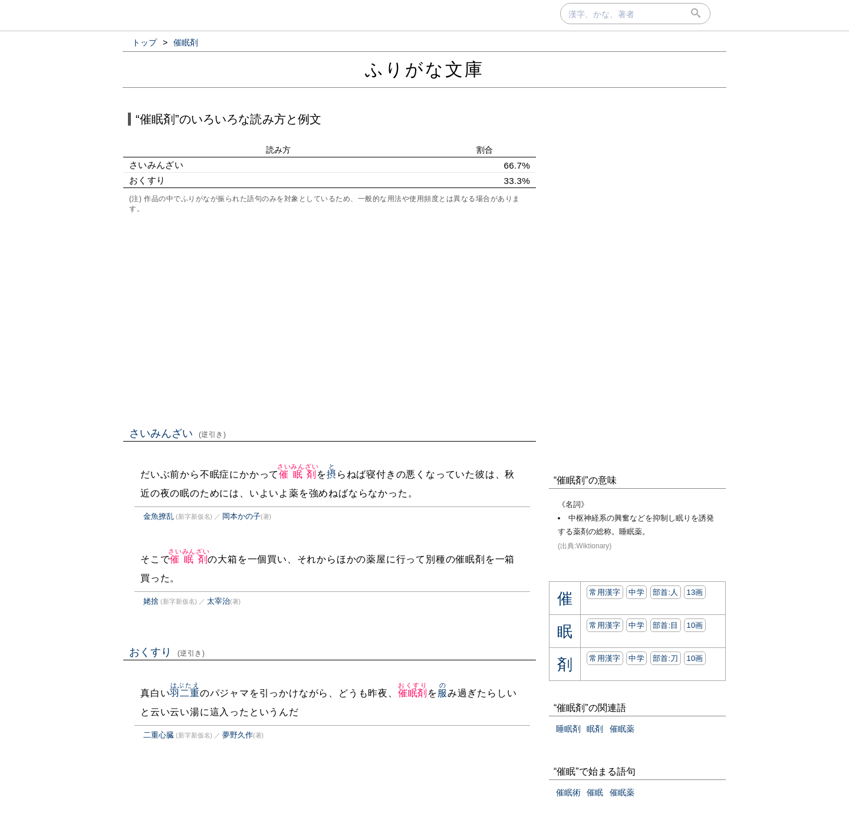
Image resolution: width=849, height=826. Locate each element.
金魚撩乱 (158, 516)
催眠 (595, 792)
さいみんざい (177, 433)
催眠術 (568, 792)
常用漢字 (604, 592)
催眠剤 (298, 474)
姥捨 (151, 601)
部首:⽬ (666, 625)
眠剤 (595, 728)
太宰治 (218, 601)
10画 (694, 625)
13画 (694, 592)
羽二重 (184, 693)
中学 (636, 592)
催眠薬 (622, 728)
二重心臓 (158, 734)
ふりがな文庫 (424, 69)
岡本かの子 (241, 516)
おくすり (167, 652)
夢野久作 (237, 734)
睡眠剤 (568, 728)
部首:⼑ (666, 658)
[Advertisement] (329, 319)
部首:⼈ (666, 592)
